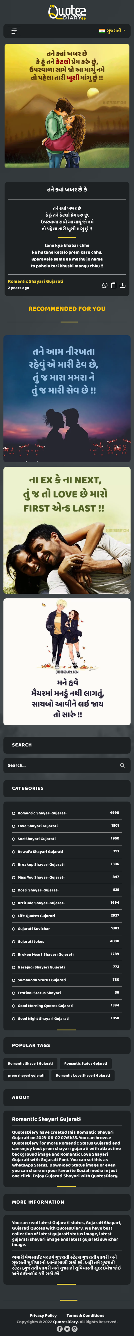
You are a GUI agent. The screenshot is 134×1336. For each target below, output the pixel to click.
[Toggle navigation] (14, 31)
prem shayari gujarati (26, 1076)
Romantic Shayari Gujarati (35, 281)
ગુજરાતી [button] (110, 31)
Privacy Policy (43, 1315)
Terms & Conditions (85, 1315)
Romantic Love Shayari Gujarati (83, 1076)
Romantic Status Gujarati (85, 1064)
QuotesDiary (65, 1322)
